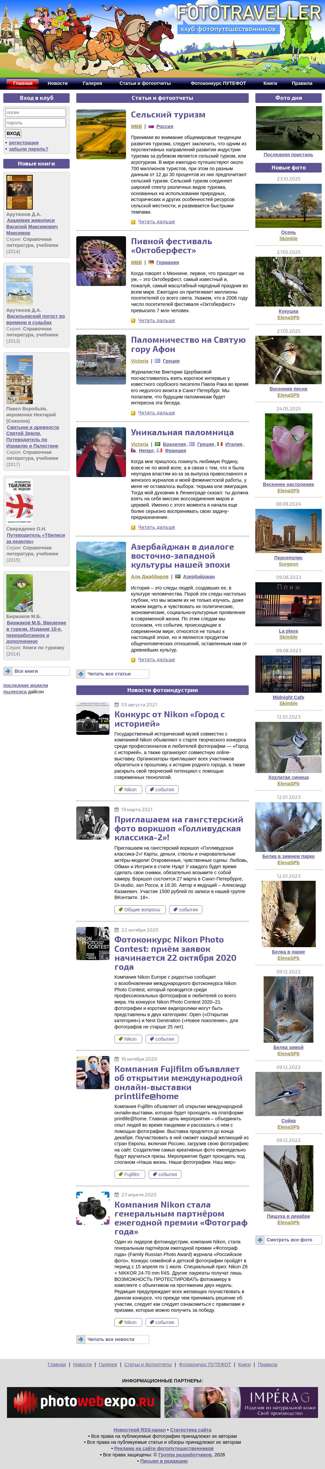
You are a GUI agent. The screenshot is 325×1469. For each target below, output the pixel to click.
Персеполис (288, 557)
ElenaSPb (288, 317)
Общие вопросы (140, 909)
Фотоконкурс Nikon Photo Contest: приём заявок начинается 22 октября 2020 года (175, 952)
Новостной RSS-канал (140, 1430)
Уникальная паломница (182, 432)
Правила (267, 1364)
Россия (165, 126)
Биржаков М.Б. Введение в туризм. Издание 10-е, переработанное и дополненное (36, 632)
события (162, 789)
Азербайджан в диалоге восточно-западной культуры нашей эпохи (182, 555)
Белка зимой (289, 1047)
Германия (168, 262)
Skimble (288, 238)
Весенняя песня (288, 388)
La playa (288, 631)
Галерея (108, 1364)
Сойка (288, 1120)
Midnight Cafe (288, 697)
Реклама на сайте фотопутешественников (164, 1448)
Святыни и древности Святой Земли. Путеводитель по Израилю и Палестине (32, 437)
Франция (175, 450)
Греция (171, 361)
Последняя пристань (288, 154)
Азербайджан (199, 576)
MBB (136, 126)
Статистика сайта (191, 1430)
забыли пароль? (28, 149)
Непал (146, 450)
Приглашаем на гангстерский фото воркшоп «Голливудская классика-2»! (178, 828)
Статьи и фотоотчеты (148, 1364)
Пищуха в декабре (288, 1216)
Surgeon (288, 564)
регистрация (24, 142)
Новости (82, 1364)
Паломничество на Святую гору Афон (188, 343)
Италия (233, 444)
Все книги (26, 671)
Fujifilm (130, 1174)
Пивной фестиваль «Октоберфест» (171, 245)
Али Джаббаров (149, 576)
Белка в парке (288, 951)
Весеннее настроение (288, 484)
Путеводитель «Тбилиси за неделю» (35, 538)
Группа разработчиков (185, 1454)
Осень (288, 232)
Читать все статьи (109, 673)
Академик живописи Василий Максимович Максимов (32, 226)
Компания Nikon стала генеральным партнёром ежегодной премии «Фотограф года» (181, 1217)
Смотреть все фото (289, 1239)
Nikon (128, 789)
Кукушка (288, 311)
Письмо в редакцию (164, 1461)
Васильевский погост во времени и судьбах (35, 319)
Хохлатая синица (288, 777)
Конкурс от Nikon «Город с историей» (169, 718)
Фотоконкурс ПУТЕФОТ (205, 1364)
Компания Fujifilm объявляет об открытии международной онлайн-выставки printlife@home (178, 1082)
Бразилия (174, 444)
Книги (244, 1364)
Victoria (140, 361)
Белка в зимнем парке (288, 856)
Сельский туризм (168, 114)
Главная (57, 1364)
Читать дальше (156, 221)
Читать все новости (111, 1339)
